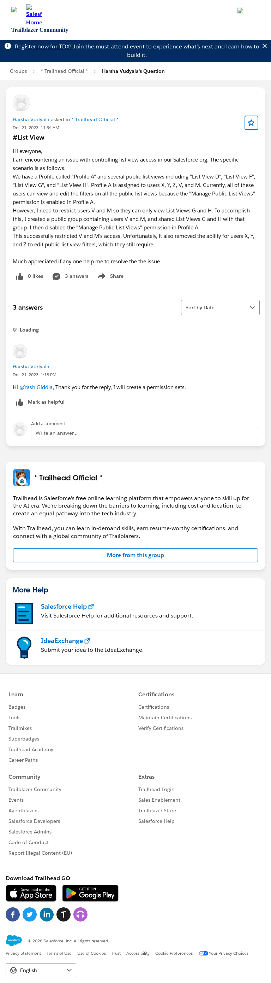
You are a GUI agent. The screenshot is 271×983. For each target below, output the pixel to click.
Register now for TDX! (43, 46)
